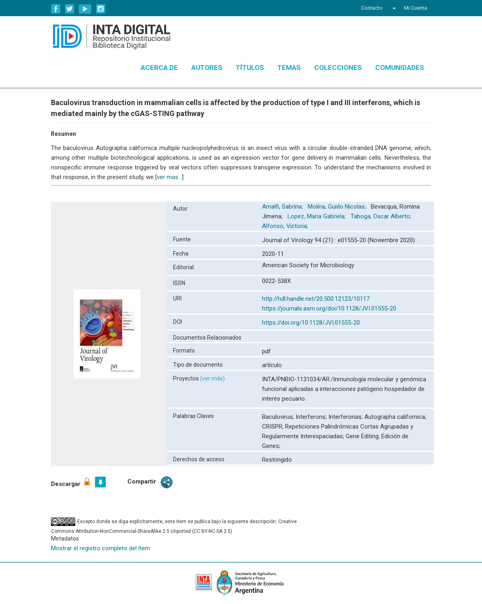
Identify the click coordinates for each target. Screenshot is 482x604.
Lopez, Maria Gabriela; (317, 216)
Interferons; (312, 416)
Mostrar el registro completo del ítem (100, 548)
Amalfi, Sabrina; (283, 206)
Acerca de (159, 67)
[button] (393, 8)
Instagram (101, 9)
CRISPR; (273, 426)
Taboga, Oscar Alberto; (382, 216)
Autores (206, 67)
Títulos (250, 67)
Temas (289, 67)
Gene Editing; (363, 436)
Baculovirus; (279, 416)
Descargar (71, 482)
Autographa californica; (395, 416)
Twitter (69, 9)
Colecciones (338, 67)
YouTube (85, 9)
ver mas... (169, 177)
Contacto (372, 8)
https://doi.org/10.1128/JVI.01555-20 (311, 322)
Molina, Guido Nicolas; (338, 206)
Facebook (56, 9)
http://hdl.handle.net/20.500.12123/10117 (316, 298)
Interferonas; (346, 416)
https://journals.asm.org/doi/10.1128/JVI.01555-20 (329, 308)
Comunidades (399, 67)
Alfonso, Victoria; (286, 226)
